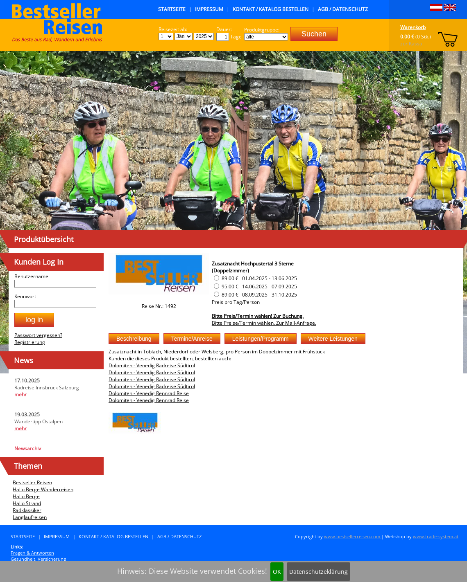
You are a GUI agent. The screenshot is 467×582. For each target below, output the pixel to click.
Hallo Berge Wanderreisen (43, 489)
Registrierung (29, 342)
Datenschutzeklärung (318, 571)
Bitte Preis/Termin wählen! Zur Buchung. (258, 315)
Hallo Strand (27, 503)
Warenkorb (413, 27)
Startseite (172, 9)
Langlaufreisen (30, 517)
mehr (20, 394)
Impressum (209, 9)
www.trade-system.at (435, 536)
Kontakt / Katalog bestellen (270, 9)
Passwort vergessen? (38, 335)
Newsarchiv (27, 448)
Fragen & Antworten (32, 553)
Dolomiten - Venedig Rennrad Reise (149, 393)
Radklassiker (27, 510)
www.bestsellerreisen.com (352, 536)
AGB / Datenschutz (343, 9)
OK (277, 571)
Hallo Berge (26, 496)
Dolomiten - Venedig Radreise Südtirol (152, 365)
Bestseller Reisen (32, 482)
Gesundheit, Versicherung (38, 559)
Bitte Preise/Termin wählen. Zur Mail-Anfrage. (264, 322)
